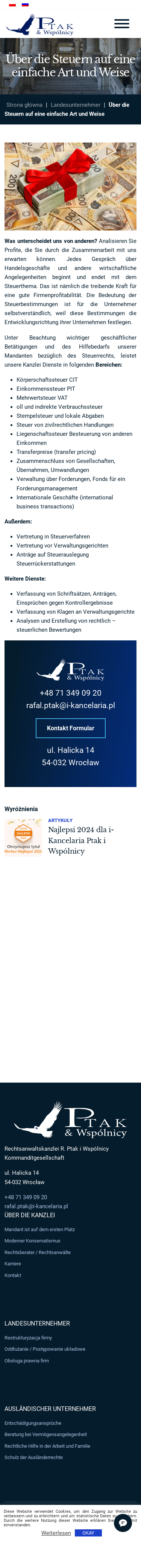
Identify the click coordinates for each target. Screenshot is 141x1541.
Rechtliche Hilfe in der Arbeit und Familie (47, 1446)
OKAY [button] (88, 1533)
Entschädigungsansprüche (33, 1423)
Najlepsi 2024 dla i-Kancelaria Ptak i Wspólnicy (81, 840)
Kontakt (13, 1275)
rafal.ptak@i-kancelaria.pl (70, 705)
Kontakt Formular (70, 728)
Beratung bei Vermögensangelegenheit (46, 1435)
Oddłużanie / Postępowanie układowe (45, 1349)
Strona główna (24, 105)
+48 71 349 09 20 (71, 693)
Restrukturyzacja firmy (28, 1338)
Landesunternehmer (75, 105)
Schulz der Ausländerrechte (34, 1458)
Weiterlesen (56, 1533)
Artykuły (60, 820)
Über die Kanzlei (30, 1215)
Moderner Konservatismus (33, 1241)
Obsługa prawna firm (27, 1361)
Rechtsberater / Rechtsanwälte (38, 1252)
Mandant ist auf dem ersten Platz (40, 1229)
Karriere (13, 1263)
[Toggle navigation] (122, 24)
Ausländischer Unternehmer (50, 1408)
